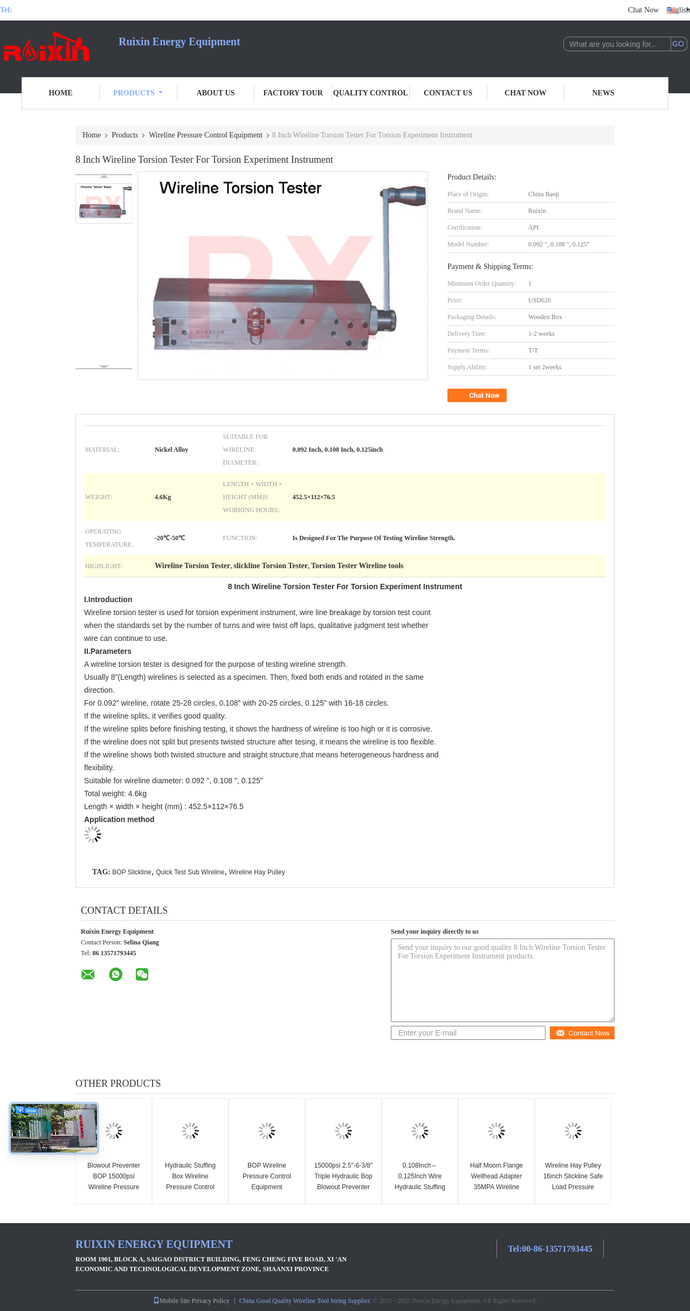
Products (138, 93)
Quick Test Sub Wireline (190, 872)
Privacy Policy (210, 1301)
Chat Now (643, 10)
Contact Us (448, 93)
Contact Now (582, 1033)
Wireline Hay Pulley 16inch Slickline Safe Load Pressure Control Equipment (573, 1182)
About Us (215, 93)
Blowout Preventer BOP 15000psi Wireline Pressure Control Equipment (113, 1182)
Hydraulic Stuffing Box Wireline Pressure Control (190, 1176)
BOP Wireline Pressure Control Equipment (267, 1176)
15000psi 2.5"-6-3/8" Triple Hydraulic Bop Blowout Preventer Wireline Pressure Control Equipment (343, 1187)
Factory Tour (292, 93)
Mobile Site (171, 1301)
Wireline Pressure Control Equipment (206, 135)
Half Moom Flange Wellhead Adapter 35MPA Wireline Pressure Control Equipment (496, 1187)
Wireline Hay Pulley (257, 872)
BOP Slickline (131, 872)
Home (60, 93)
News (603, 93)
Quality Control (370, 93)
